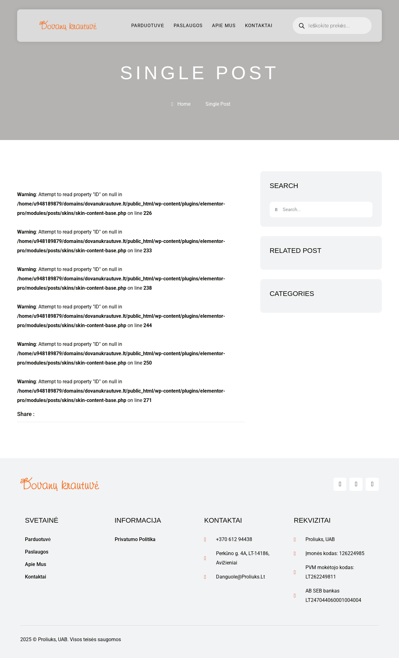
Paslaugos (188, 25)
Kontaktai (258, 25)
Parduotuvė (147, 25)
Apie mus (224, 25)
